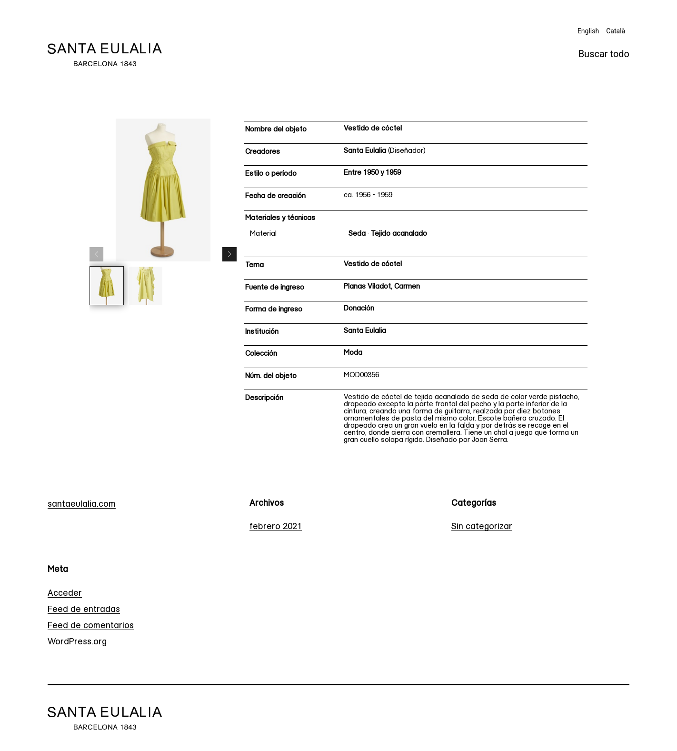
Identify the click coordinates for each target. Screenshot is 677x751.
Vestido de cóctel (373, 128)
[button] (229, 254)
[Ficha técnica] (415, 285)
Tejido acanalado (399, 234)
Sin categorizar (481, 526)
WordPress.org (77, 642)
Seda (357, 234)
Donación (359, 308)
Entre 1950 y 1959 (372, 173)
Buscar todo (603, 54)
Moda (353, 353)
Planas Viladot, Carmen (382, 286)
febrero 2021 (275, 526)
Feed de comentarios (91, 626)
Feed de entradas (84, 609)
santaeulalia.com (82, 504)
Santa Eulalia (365, 151)
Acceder (65, 593)
